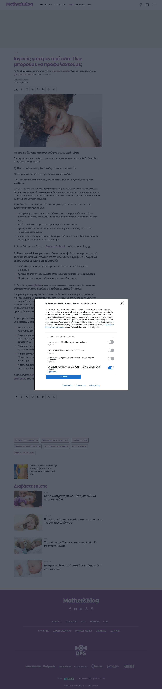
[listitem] (81, 336)
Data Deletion (67, 385)
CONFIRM (63, 377)
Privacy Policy (94, 385)
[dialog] (81, 344)
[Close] (123, 303)
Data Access (81, 385)
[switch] (111, 342)
